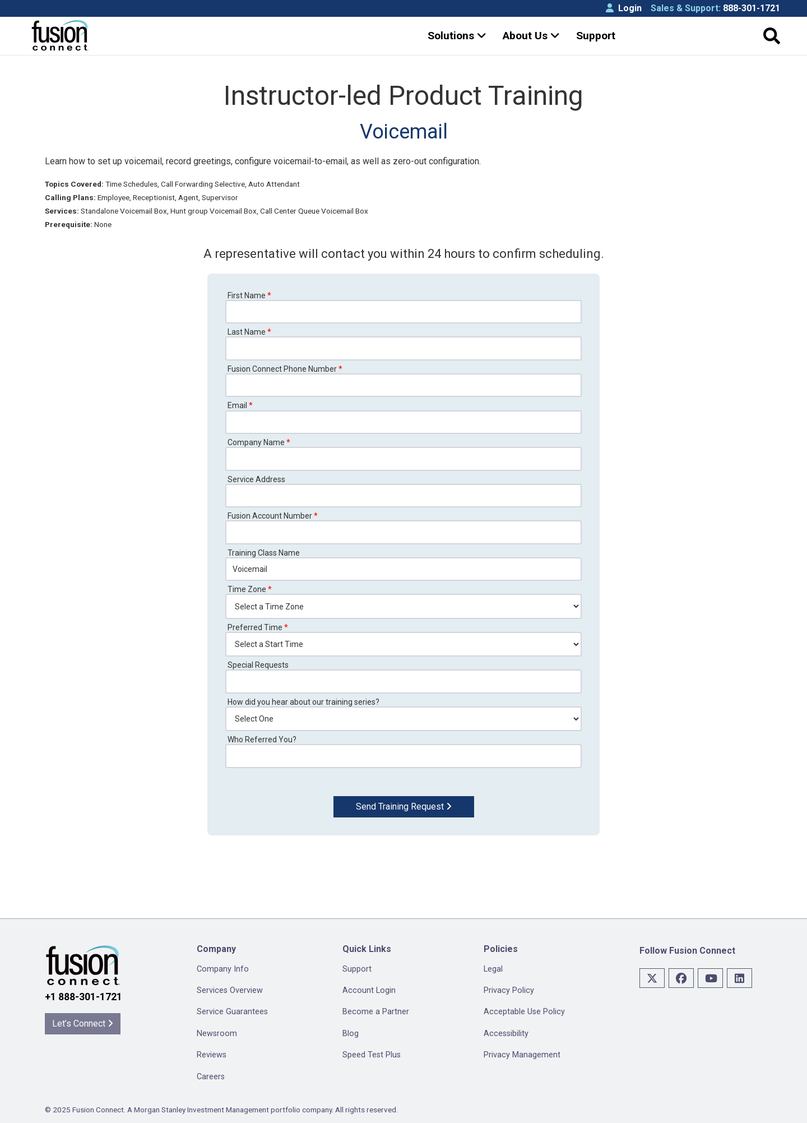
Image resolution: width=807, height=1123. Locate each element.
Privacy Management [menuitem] (522, 1055)
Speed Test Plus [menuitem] (371, 1055)
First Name (249, 295)
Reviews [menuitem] (211, 1055)
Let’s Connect (82, 1023)
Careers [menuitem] (211, 1077)
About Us (531, 35)
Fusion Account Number (273, 515)
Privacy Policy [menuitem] (509, 990)
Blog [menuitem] (350, 1033)
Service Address (256, 479)
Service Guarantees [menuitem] (232, 1011)
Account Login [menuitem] (369, 990)
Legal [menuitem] (493, 969)
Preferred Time (258, 627)
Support (595, 35)
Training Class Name (264, 552)
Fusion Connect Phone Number (285, 368)
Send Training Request (404, 806)
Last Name (249, 331)
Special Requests (258, 664)
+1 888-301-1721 (83, 996)
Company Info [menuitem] (223, 969)
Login (624, 8)
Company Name (259, 442)
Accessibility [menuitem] (506, 1033)
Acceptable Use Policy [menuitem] (524, 1011)
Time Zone (250, 589)
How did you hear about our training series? (303, 701)
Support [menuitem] (357, 969)
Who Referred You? (262, 739)
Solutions (457, 35)
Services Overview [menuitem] (230, 990)
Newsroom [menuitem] (217, 1033)
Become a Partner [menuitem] (375, 1011)
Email (240, 405)
